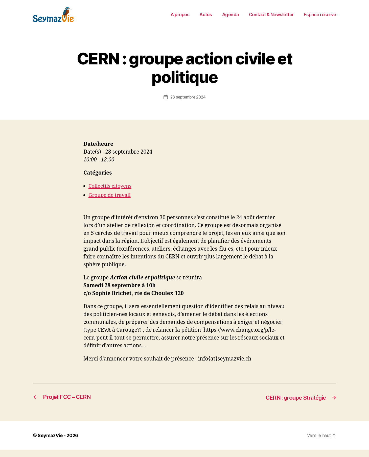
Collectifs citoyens (110, 193)
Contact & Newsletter (271, 18)
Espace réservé (320, 18)
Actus (205, 18)
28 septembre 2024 (187, 104)
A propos (180, 18)
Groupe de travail (110, 202)
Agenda (230, 18)
